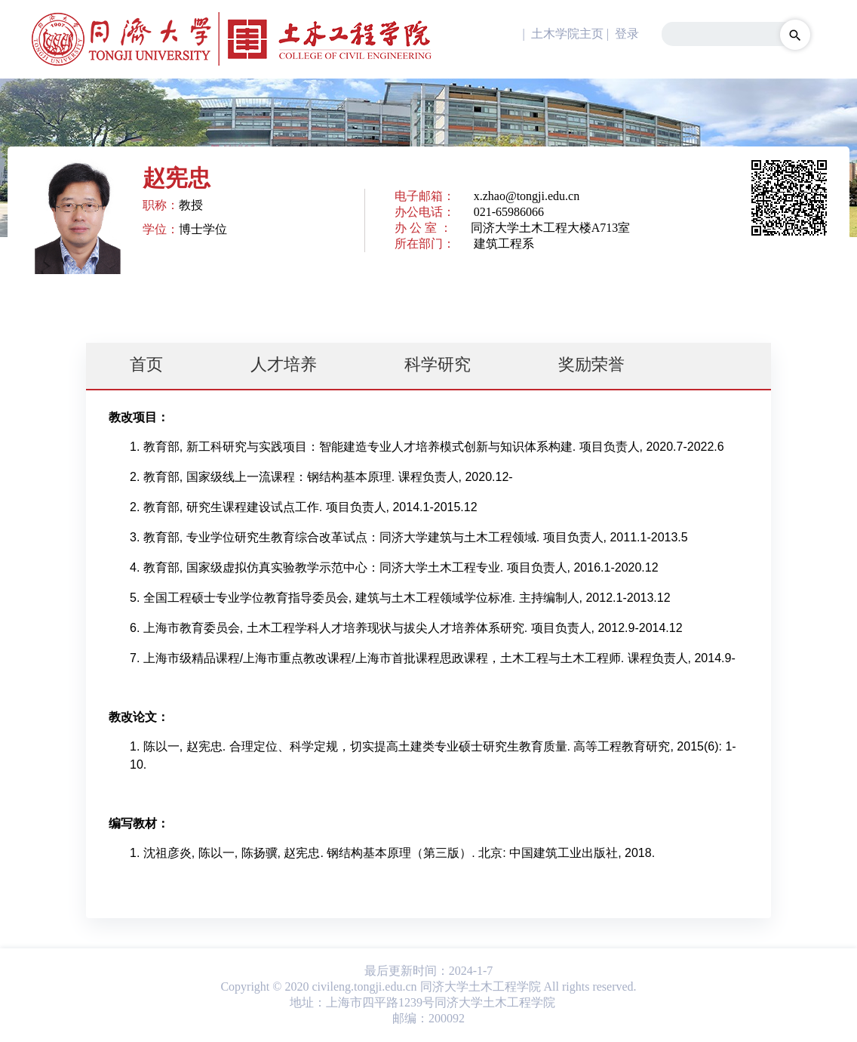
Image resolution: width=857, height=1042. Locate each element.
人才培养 (283, 364)
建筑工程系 (504, 243)
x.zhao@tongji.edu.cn (526, 196)
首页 (146, 364)
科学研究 (437, 364)
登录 (627, 33)
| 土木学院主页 (562, 33)
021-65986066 (509, 211)
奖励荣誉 (591, 364)
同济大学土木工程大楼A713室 (551, 227)
